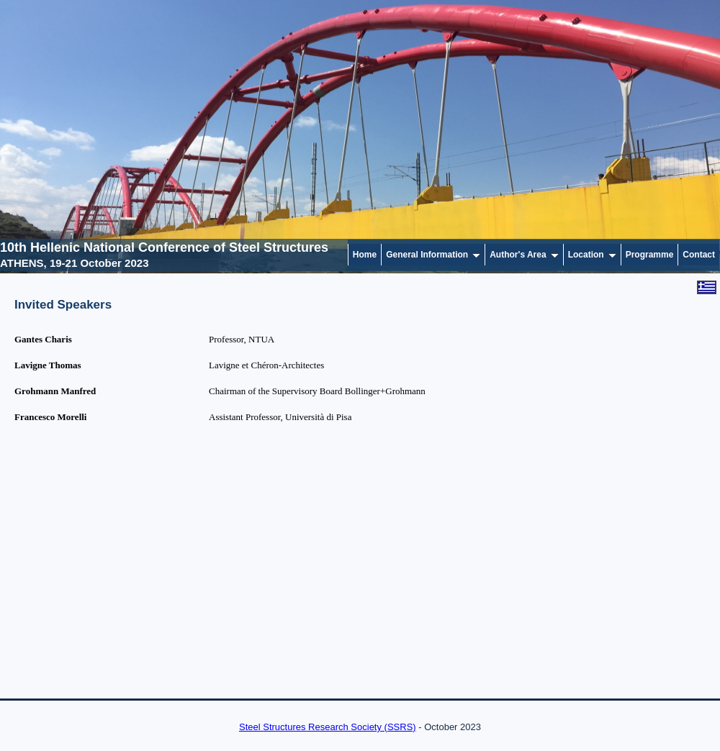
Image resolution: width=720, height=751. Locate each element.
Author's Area (524, 255)
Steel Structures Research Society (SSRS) (327, 727)
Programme (650, 255)
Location (592, 255)
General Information (433, 255)
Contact (699, 255)
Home (365, 255)
